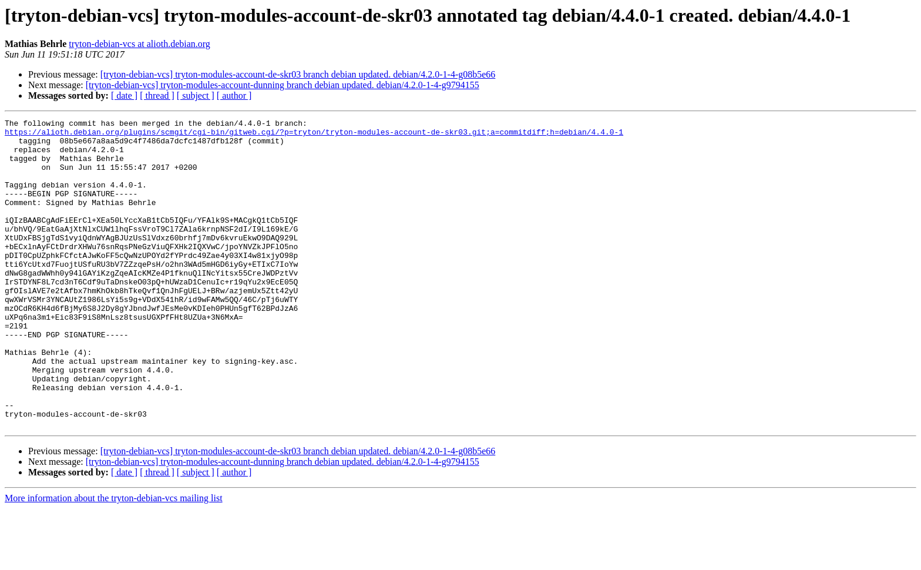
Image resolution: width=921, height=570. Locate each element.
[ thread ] (157, 95)
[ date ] (124, 95)
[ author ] (234, 95)
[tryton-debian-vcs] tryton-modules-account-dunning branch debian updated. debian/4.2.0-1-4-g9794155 (282, 85)
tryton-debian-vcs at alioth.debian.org (139, 44)
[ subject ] (195, 95)
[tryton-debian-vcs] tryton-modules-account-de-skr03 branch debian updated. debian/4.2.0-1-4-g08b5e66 (298, 74)
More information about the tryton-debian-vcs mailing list (114, 560)
